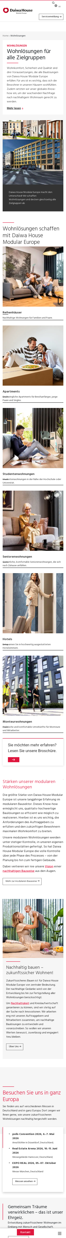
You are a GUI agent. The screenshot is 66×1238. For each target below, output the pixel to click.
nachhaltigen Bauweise (18, 871)
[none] (59, 6)
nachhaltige (43, 196)
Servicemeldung (50, 16)
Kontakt (25, 1232)
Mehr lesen (14, 108)
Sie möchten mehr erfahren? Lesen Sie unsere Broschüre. (32, 752)
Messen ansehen (24, 1181)
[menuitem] (59, 6)
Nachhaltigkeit (20, 1003)
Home (6, 36)
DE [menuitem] (59, 7)
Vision (49, 867)
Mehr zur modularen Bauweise (21, 881)
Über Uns (14, 1046)
